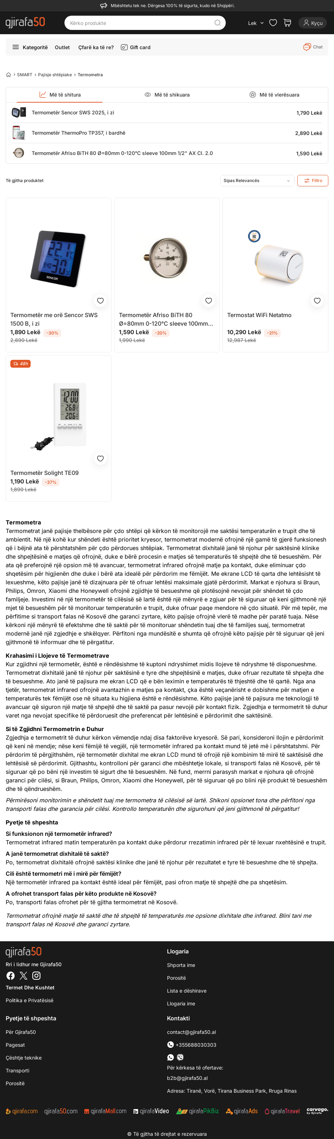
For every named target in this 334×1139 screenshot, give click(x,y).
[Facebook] (11, 976)
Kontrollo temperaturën (143, 808)
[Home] (8, 74)
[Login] (312, 23)
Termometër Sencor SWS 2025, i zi (73, 112)
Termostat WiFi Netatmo (259, 315)
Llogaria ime (181, 1003)
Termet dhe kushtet (30, 987)
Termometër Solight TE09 (44, 472)
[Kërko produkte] (140, 23)
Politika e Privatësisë (29, 1000)
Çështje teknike (24, 1058)
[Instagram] (36, 976)
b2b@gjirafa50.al (187, 1078)
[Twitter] (23, 976)
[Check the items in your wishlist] (273, 23)
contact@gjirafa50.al (191, 1032)
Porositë (176, 978)
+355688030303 (191, 1045)
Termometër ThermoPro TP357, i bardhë (78, 133)
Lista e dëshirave (187, 991)
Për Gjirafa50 (21, 1032)
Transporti (17, 1070)
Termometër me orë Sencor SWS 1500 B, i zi (54, 319)
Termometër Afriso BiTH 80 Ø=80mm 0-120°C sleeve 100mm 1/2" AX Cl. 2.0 (122, 153)
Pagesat (15, 1045)
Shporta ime (181, 965)
